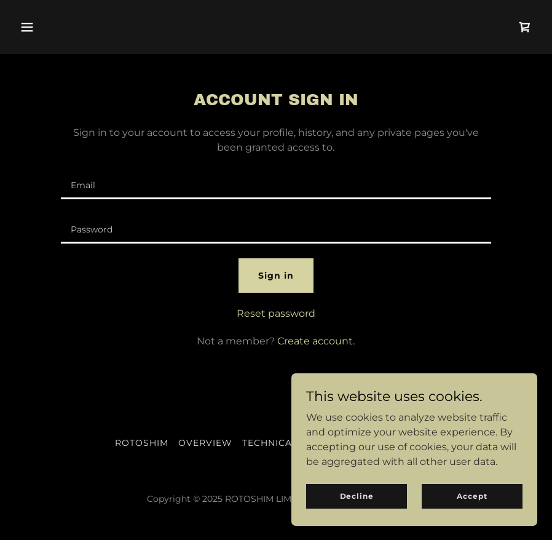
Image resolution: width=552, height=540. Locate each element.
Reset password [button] (276, 313)
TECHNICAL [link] (270, 442)
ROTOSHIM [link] (141, 442)
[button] (27, 27)
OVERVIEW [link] (205, 442)
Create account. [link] (316, 341)
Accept (472, 496)
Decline (357, 496)
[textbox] (276, 184)
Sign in (276, 275)
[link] (525, 27)
